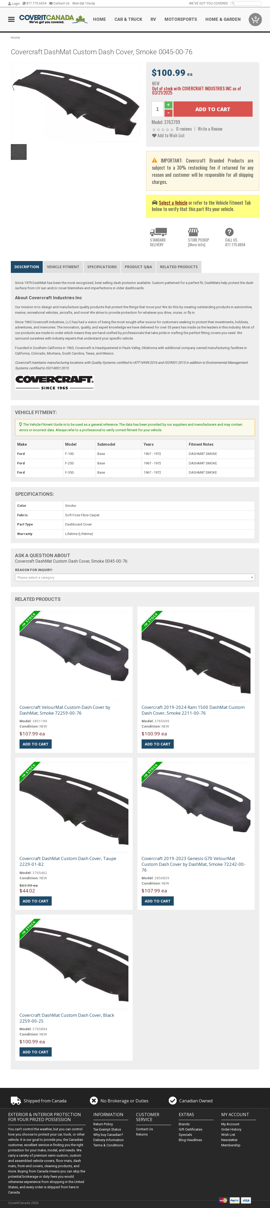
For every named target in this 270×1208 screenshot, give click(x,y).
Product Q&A (138, 266)
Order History (231, 1129)
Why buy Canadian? (108, 1135)
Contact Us (59, 3)
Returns (142, 1134)
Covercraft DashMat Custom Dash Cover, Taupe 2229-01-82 (68, 861)
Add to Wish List (168, 135)
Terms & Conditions (108, 1145)
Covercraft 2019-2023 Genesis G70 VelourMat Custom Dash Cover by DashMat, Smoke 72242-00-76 (193, 864)
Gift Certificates (190, 1129)
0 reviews (184, 128)
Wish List (228, 1135)
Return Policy (103, 1124)
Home (99, 19)
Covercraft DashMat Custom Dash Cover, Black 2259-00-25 (67, 1018)
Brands (184, 1124)
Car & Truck (128, 19)
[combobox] (135, 577)
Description (27, 266)
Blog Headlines (190, 1140)
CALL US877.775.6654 (235, 242)
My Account (230, 1124)
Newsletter (229, 1140)
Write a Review (210, 128)
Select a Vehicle (173, 202)
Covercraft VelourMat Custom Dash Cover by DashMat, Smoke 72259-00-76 (65, 710)
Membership (230, 1145)
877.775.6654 (34, 3)
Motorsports (181, 19)
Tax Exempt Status (107, 1129)
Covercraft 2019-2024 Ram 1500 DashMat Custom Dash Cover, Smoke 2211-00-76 (193, 710)
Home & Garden (223, 19)
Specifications (102, 266)
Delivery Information (108, 1140)
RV (153, 19)
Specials (185, 1135)
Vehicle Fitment (63, 266)
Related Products (179, 266)
